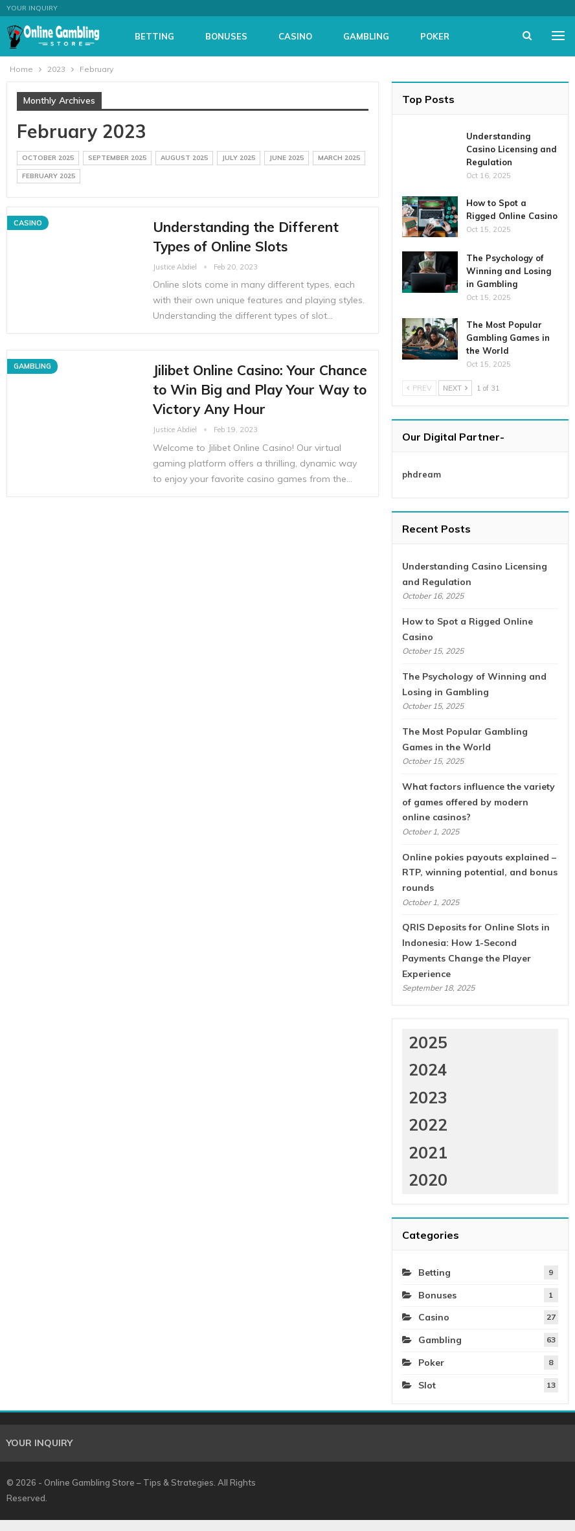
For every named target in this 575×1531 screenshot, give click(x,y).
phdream (421, 474)
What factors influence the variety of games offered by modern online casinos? (478, 802)
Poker (431, 1362)
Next (455, 388)
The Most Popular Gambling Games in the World (508, 337)
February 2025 (48, 176)
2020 (428, 1179)
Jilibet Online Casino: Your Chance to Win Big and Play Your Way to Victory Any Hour (260, 389)
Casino (351, 36)
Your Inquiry (32, 8)
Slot (427, 1385)
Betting (211, 36)
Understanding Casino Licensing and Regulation (511, 149)
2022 (428, 1124)
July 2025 (238, 158)
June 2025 (286, 158)
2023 (428, 1097)
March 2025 (339, 158)
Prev (419, 388)
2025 (428, 1042)
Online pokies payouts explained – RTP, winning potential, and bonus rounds (480, 872)
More (489, 36)
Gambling (422, 36)
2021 (428, 1152)
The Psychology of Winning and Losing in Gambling (508, 271)
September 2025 (117, 158)
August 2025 (184, 158)
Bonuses (283, 36)
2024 (428, 1069)
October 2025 (48, 158)
